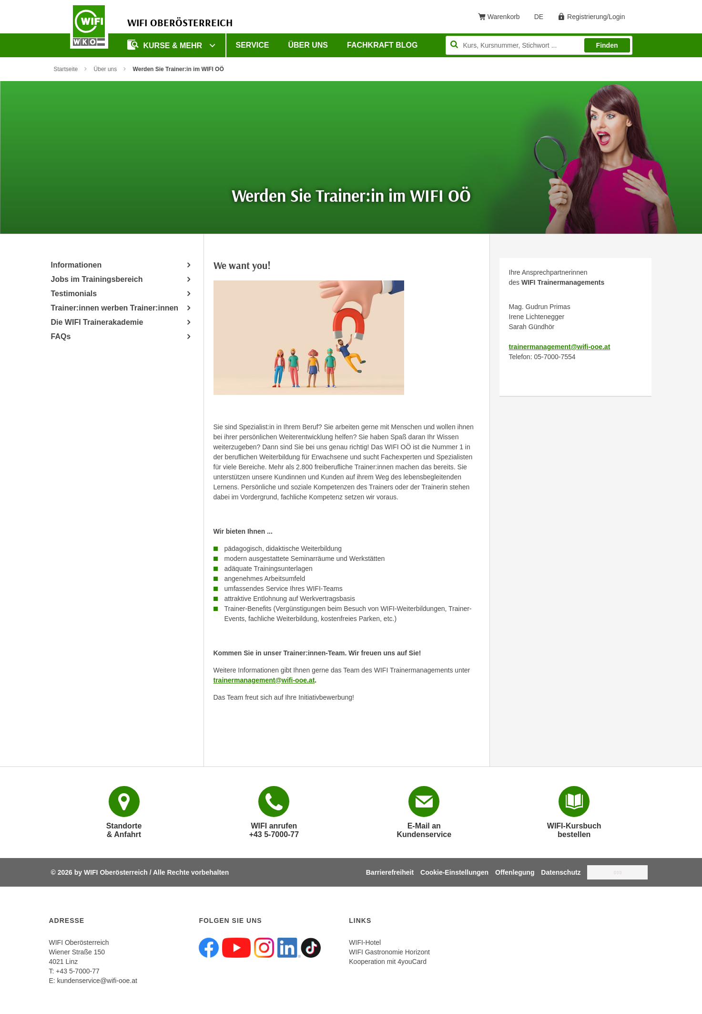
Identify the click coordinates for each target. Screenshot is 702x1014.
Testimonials (74, 294)
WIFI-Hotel (365, 942)
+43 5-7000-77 (77, 971)
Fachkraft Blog (382, 45)
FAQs (61, 336)
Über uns (308, 45)
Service (252, 45)
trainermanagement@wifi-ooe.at (559, 347)
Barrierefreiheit (390, 872)
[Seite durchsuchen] (539, 45)
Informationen (76, 265)
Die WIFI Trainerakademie (97, 322)
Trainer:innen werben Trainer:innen (115, 308)
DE (542, 18)
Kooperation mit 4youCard (388, 961)
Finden (607, 45)
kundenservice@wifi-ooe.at (97, 980)
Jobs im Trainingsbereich (97, 279)
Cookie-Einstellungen (454, 872)
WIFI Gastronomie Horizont (389, 952)
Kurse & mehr (165, 45)
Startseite (66, 69)
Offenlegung (514, 872)
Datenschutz (560, 872)
